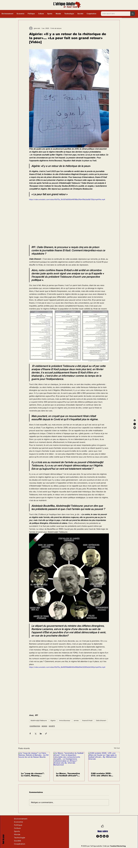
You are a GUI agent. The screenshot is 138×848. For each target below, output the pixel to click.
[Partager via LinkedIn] (41, 733)
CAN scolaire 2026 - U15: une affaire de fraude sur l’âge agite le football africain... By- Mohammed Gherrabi (103, 774)
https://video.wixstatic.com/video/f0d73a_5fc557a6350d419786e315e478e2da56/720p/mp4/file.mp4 (67, 199)
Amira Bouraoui (64, 720)
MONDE (44, 726)
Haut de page (3, 839)
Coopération (19, 844)
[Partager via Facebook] (30, 733)
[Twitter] (101, 836)
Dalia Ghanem (101, 720)
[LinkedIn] (104, 836)
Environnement (20, 819)
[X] (134, 424)
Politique (18, 825)
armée (76, 720)
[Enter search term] (114, 13)
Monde (17, 834)
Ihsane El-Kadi (87, 720)
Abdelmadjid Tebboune (39, 720)
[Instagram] (107, 836)
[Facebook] (134, 420)
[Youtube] (134, 427)
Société (17, 841)
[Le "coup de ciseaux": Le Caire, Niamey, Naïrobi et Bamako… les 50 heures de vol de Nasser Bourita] (34, 761)
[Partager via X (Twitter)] (35, 733)
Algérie (53, 720)
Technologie (19, 838)
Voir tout (117, 748)
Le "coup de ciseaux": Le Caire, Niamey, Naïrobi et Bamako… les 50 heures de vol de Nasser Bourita (33, 774)
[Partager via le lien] (46, 733)
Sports (17, 831)
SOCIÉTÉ (52, 726)
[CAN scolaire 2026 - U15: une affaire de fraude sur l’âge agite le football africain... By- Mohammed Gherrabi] (104, 761)
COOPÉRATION (35, 726)
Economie (18, 822)
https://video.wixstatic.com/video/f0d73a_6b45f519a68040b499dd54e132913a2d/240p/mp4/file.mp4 (67, 667)
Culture (17, 828)
